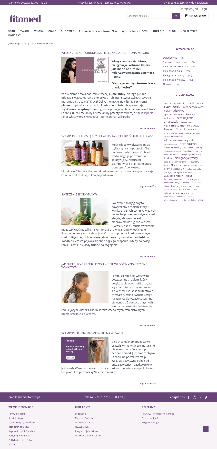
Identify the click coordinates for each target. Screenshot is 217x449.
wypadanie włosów (173, 175)
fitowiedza (192, 129)
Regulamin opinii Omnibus (21, 431)
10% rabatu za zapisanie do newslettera (185, 2)
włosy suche (184, 189)
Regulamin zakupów (18, 426)
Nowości (168, 84)
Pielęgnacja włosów (174, 79)
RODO (11, 444)
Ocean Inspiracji (150, 418)
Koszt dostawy (15, 418)
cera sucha (188, 143)
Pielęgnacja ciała (172, 71)
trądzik (168, 158)
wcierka (196, 133)
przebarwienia (187, 122)
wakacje (167, 172)
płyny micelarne (170, 200)
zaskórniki (169, 118)
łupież (189, 175)
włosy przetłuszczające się (179, 140)
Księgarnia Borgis (150, 422)
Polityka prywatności (18, 435)
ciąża (197, 186)
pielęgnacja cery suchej (191, 154)
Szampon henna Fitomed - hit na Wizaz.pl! (93, 333)
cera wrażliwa (187, 193)
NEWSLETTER (81, 426)
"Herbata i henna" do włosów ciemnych (101, 171)
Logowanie (80, 413)
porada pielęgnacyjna (192, 151)
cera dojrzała (185, 118)
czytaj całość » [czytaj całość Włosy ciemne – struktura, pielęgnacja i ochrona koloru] (148, 128)
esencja (183, 200)
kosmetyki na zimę (181, 186)
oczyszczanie (169, 196)
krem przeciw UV (174, 168)
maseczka (188, 147)
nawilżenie (172, 106)
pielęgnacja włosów (183, 172)
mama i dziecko (170, 189)
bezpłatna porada (171, 154)
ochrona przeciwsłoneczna (177, 132)
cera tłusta (193, 125)
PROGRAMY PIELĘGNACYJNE (179, 66)
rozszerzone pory (171, 182)
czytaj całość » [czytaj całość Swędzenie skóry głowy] (148, 256)
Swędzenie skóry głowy (79, 194)
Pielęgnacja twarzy (173, 75)
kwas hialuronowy (172, 147)
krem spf (190, 114)
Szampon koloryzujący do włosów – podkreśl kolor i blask (107, 136)
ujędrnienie (179, 103)
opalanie (168, 103)
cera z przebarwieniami (175, 161)
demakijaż (181, 196)
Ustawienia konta (84, 422)
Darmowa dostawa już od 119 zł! (27, 2)
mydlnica (192, 200)
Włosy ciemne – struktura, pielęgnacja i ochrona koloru (105, 52)
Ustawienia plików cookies (88, 435)
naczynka (194, 161)
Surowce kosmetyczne (175, 62)
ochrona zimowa (171, 193)
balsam (199, 103)
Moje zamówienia (84, 418)
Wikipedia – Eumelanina (100, 117)
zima (195, 189)
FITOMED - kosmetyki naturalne (158, 413)
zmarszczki (171, 121)
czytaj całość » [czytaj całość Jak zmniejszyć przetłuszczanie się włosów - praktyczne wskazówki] (148, 325)
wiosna (201, 200)
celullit (191, 103)
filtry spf (180, 129)
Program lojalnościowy (86, 431)
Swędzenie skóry (71, 233)
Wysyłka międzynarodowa (21, 422)
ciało (166, 186)
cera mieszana (174, 125)
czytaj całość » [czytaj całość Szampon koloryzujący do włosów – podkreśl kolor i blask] (148, 186)
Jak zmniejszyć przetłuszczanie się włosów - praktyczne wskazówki (104, 265)
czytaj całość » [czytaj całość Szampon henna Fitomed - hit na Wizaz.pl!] (148, 383)
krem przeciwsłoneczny (191, 165)
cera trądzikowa (174, 110)
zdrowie (185, 182)
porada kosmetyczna (172, 151)
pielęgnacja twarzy (186, 158)
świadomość (170, 57)
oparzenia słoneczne (174, 114)
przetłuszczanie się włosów (78, 314)
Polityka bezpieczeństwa (20, 440)
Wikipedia (124, 117)
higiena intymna (192, 179)
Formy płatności (16, 413)
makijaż (191, 196)
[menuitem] (12, 31)
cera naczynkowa (193, 107)
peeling (198, 147)
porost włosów (170, 144)
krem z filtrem (170, 165)
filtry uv (168, 129)
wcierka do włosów (173, 136)
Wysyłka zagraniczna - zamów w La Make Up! (104, 2)
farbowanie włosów (173, 179)
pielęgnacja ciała (193, 169)
